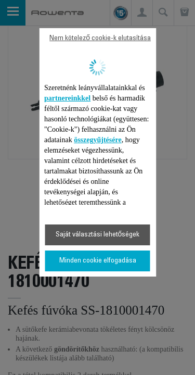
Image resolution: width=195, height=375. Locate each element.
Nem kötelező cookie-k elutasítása (100, 38)
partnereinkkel (67, 98)
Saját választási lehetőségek (98, 235)
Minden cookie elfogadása (97, 261)
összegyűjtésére (98, 140)
